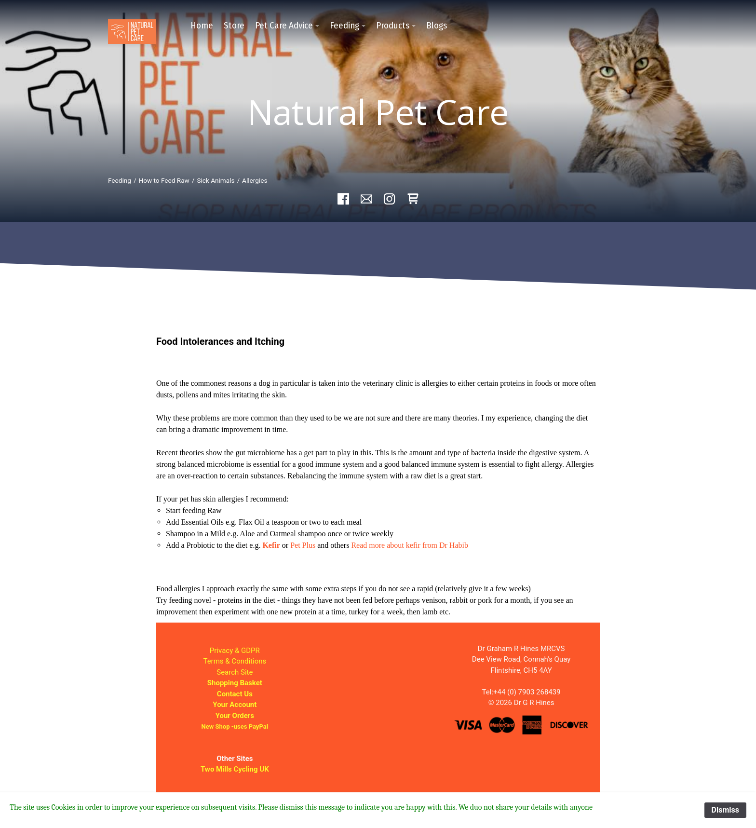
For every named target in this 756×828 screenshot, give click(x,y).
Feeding (344, 25)
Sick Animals (215, 180)
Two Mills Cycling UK (235, 769)
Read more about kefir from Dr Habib (409, 545)
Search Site (234, 672)
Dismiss (725, 809)
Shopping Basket (234, 683)
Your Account (234, 704)
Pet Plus (302, 545)
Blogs (436, 25)
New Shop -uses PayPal (235, 726)
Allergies (254, 180)
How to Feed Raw (164, 180)
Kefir (271, 545)
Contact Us (235, 694)
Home (201, 25)
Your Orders (235, 715)
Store (234, 25)
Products (392, 25)
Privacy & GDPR (235, 650)
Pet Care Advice (284, 25)
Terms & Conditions (234, 661)
